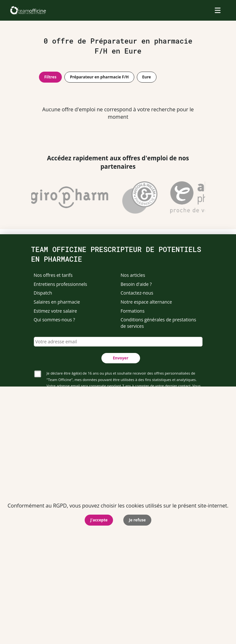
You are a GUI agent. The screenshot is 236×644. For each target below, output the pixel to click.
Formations (133, 311)
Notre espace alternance (146, 302)
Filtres (50, 77)
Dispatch (43, 293)
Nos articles (133, 275)
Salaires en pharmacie (57, 302)
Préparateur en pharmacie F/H (99, 77)
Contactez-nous (137, 293)
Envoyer (120, 358)
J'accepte (99, 520)
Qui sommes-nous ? (54, 320)
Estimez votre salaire (55, 311)
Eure (146, 77)
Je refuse (137, 520)
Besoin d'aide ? (136, 284)
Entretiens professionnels (60, 284)
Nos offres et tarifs (53, 275)
